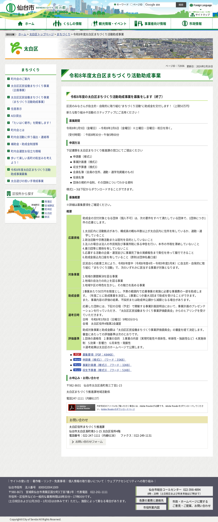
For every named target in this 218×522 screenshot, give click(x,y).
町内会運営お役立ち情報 (26, 151)
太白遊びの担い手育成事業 (27, 181)
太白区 (48, 213)
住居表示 (16, 109)
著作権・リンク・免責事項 (49, 481)
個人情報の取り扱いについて (86, 481)
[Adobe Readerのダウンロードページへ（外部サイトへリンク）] (81, 405)
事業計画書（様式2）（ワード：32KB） (107, 365)
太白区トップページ (41, 34)
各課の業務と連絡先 (151, 500)
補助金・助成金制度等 (24, 144)
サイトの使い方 (19, 481)
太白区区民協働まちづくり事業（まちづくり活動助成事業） (30, 99)
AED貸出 (16, 116)
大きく (164, 9)
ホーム (22, 34)
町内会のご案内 (20, 79)
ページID (136, 15)
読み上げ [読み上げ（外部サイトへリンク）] (140, 4)
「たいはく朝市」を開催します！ (31, 123)
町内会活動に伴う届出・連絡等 (30, 137)
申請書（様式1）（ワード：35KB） (104, 360)
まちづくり (63, 34)
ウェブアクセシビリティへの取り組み (130, 481)
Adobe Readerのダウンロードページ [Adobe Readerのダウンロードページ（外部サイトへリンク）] (118, 409)
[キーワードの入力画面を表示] (115, 15)
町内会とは (17, 130)
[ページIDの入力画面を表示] (131, 15)
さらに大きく (178, 9)
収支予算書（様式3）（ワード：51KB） (107, 370)
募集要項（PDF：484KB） (99, 354)
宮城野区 (49, 205)
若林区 (48, 209)
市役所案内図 (151, 507)
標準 (170, 4)
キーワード (121, 15)
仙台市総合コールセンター (165, 489)
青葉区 (48, 201)
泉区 (47, 217)
